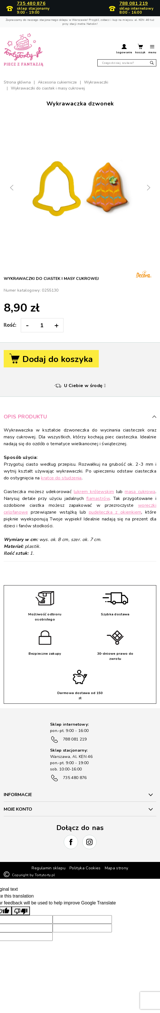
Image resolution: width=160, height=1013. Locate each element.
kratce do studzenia (61, 478)
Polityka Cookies (85, 868)
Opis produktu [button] (80, 416)
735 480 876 (31, 3)
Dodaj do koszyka (51, 359)
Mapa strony (116, 868)
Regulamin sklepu (48, 868)
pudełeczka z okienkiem (115, 512)
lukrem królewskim (94, 492)
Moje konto (18, 809)
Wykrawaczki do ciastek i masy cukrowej (51, 278)
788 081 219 (133, 3)
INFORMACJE (18, 795)
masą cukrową (140, 492)
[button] (124, 49)
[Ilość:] (42, 325)
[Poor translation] (21, 910)
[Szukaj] (126, 62)
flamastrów (98, 498)
